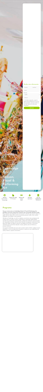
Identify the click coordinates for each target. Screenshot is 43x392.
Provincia (25, 92)
